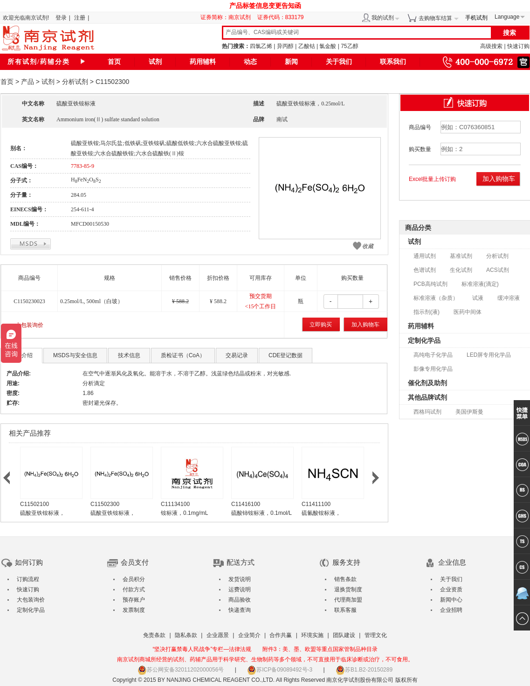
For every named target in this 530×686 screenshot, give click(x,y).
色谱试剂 (424, 270)
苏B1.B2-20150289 (364, 669)
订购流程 (28, 579)
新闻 (291, 61)
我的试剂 (383, 17)
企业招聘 (451, 610)
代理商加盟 (348, 599)
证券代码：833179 (280, 17)
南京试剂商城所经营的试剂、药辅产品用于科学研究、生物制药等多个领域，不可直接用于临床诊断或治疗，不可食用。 (265, 659)
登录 (61, 17)
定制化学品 (424, 340)
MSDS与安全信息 (75, 355)
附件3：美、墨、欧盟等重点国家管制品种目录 (320, 649)
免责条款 (154, 635)
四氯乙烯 (261, 46)
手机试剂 (476, 17)
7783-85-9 (82, 166)
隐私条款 (186, 635)
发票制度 (134, 610)
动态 (250, 61)
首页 (114, 61)
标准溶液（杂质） (435, 298)
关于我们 (339, 61)
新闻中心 (451, 599)
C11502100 (34, 504)
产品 (27, 81)
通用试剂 (424, 256)
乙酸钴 (306, 46)
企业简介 (249, 635)
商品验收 (239, 599)
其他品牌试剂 (427, 397)
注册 (79, 17)
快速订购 (518, 46)
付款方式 (134, 589)
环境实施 (312, 635)
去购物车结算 (435, 18)
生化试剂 (461, 270)
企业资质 (451, 589)
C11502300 (104, 504)
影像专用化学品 (433, 369)
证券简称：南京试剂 (227, 17)
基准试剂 (461, 256)
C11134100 (175, 504)
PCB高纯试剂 (430, 284)
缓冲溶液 (508, 298)
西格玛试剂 (427, 412)
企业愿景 (217, 635)
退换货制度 (348, 589)
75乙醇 (349, 46)
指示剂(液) (426, 312)
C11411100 (316, 504)
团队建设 (344, 635)
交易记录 (237, 355)
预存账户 (134, 599)
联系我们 (393, 61)
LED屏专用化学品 (489, 355)
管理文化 (376, 635)
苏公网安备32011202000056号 (181, 669)
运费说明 (239, 589)
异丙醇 (285, 46)
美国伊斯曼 (469, 412)
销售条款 (345, 579)
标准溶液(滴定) (480, 284)
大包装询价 (29, 325)
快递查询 (239, 610)
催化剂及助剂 (427, 383)
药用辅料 (203, 61)
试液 (477, 298)
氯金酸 (327, 46)
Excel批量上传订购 (432, 179)
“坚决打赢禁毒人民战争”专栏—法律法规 (201, 649)
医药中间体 (468, 312)
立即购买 (321, 324)
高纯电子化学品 (433, 355)
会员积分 (134, 579)
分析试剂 (75, 81)
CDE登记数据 (285, 355)
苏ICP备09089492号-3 (279, 669)
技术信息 (129, 355)
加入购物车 (365, 324)
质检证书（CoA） (183, 355)
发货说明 (239, 579)
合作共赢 (280, 635)
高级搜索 (491, 46)
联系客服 (345, 610)
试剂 (155, 61)
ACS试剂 (497, 270)
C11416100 (245, 504)
